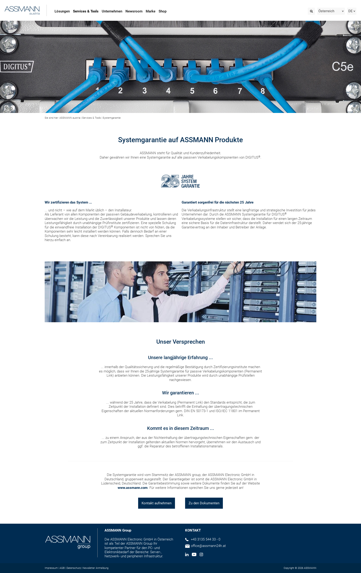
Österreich (326, 11)
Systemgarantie (112, 117)
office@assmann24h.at (208, 546)
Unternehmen (112, 11)
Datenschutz (74, 568)
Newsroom (134, 11)
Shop (162, 11)
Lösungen (62, 11)
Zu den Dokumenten (204, 503)
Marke (150, 11)
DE (350, 11)
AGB (62, 568)
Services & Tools (86, 11)
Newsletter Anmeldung (95, 568)
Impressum (51, 568)
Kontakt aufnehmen (157, 503)
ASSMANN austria (69, 117)
